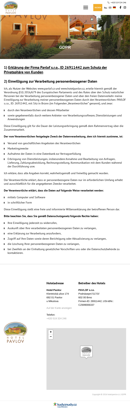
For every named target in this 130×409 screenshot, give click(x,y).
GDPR (123, 394)
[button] (86, 352)
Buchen (98, 7)
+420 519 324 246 (118, 2)
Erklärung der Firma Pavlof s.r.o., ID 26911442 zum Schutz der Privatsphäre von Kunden (55, 69)
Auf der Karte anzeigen (59, 308)
